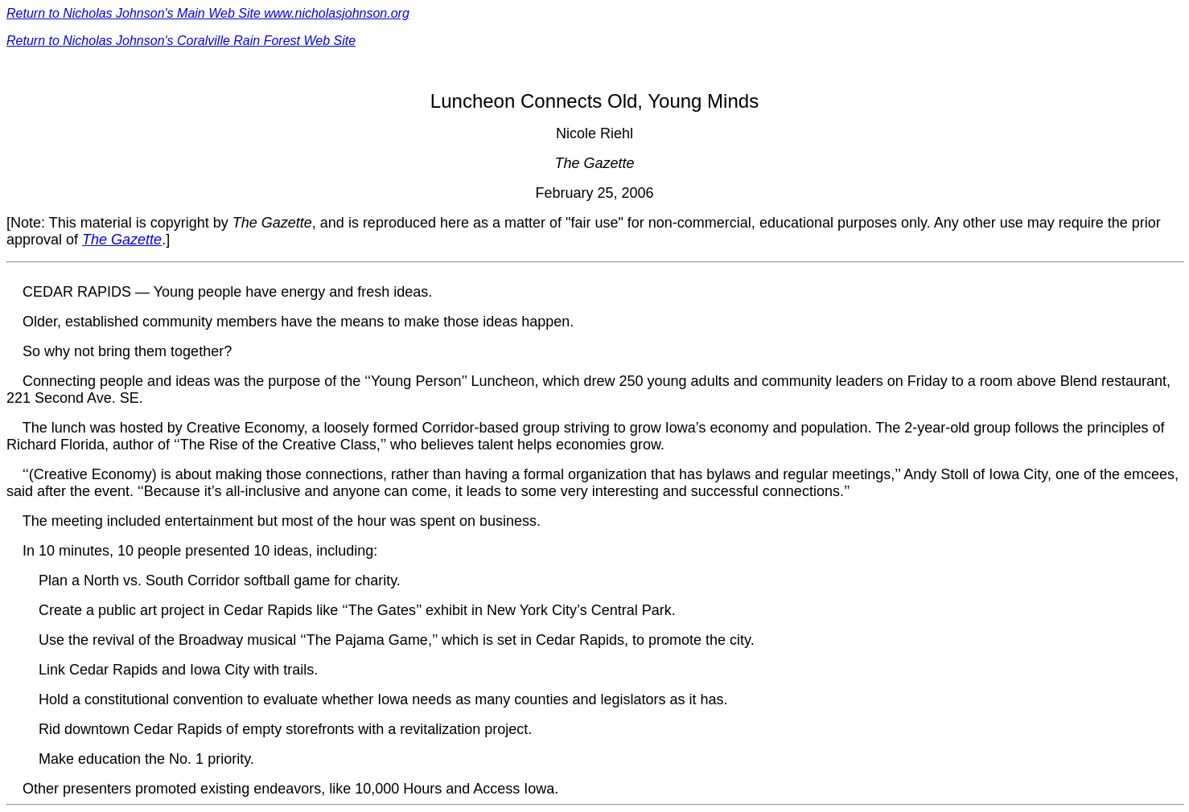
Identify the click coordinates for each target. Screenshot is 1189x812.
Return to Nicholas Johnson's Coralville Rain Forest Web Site (181, 40)
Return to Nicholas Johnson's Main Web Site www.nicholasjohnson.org (207, 13)
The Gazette (122, 240)
